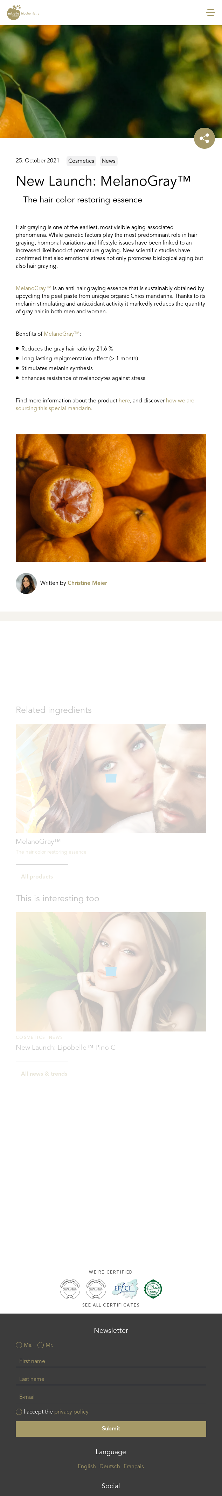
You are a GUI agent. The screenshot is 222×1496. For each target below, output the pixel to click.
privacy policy (71, 1412)
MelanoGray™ (33, 289)
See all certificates (111, 1305)
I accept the (56, 1412)
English (87, 1467)
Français (134, 1467)
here (124, 401)
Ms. (28, 1345)
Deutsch (109, 1467)
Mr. (49, 1345)
